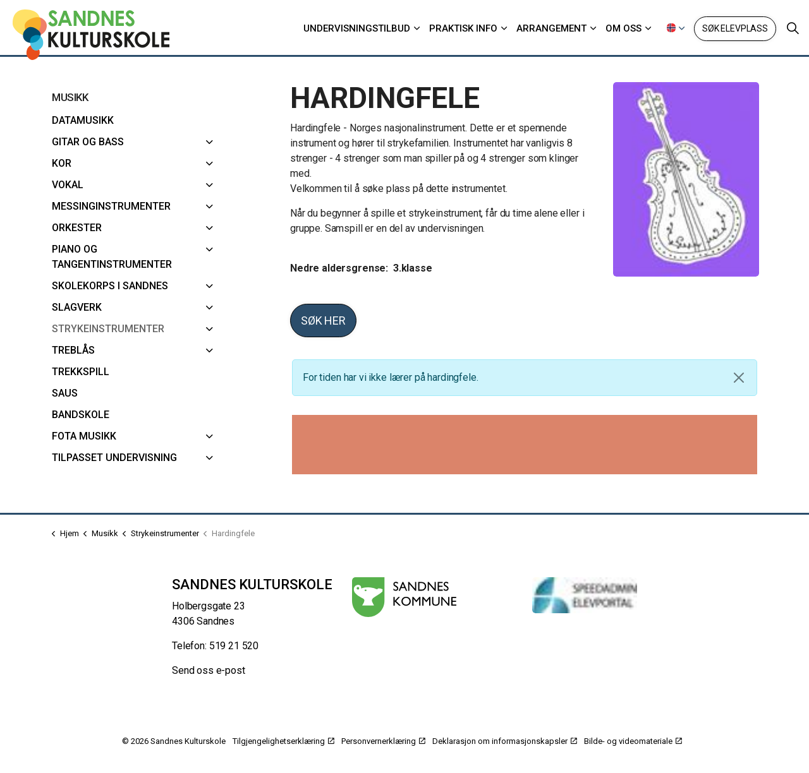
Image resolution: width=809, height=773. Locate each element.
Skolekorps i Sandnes (110, 286)
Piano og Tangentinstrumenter (112, 256)
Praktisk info (463, 28)
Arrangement (551, 28)
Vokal (67, 185)
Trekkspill (80, 372)
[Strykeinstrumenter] (209, 329)
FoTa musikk (84, 436)
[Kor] (209, 163)
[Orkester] (209, 228)
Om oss (623, 28)
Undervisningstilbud (356, 28)
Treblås (73, 350)
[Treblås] (209, 350)
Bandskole (80, 415)
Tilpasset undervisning (114, 458)
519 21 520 (234, 646)
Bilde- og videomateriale (633, 741)
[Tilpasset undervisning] (209, 457)
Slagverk (77, 307)
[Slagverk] (209, 307)
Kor (61, 163)
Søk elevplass (735, 28)
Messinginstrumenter (111, 206)
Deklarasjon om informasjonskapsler (504, 741)
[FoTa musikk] (209, 436)
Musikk (70, 97)
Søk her (323, 320)
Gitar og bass (88, 142)
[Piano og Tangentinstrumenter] (209, 249)
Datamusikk (83, 120)
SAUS (65, 393)
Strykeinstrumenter (108, 329)
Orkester (77, 228)
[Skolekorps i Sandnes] (209, 286)
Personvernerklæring (383, 741)
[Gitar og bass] (209, 142)
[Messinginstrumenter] (209, 206)
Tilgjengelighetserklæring (283, 741)
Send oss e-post (208, 670)
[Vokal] (209, 185)
